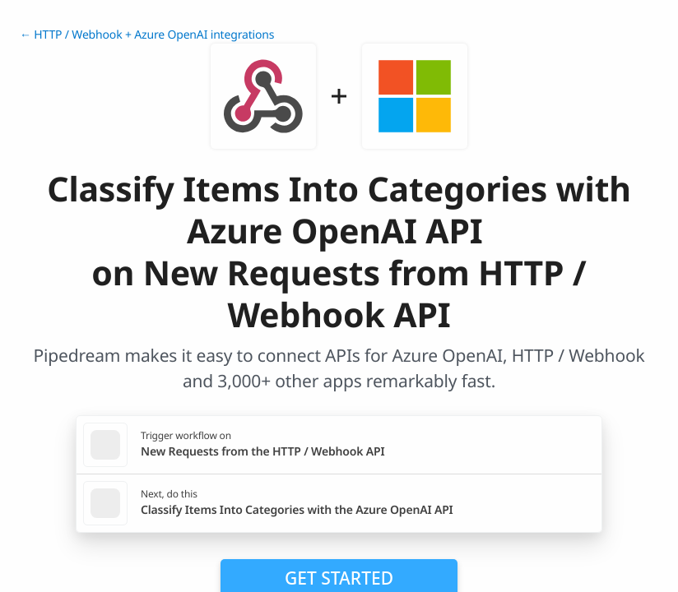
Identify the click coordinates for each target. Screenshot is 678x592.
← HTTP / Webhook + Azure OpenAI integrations (147, 35)
